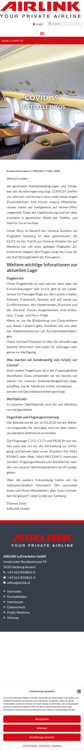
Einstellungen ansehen (42, 737)
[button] (79, 691)
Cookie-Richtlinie (29, 745)
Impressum (56, 745)
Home (5, 40)
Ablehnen (42, 728)
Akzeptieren (42, 719)
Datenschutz (44, 745)
